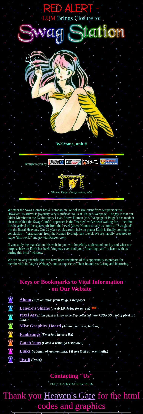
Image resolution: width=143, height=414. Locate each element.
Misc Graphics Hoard (40, 325)
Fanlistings (30, 334)
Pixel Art (28, 315)
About (25, 299)
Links (25, 351)
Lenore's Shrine (35, 308)
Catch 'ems (30, 342)
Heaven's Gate (70, 395)
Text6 (25, 359)
